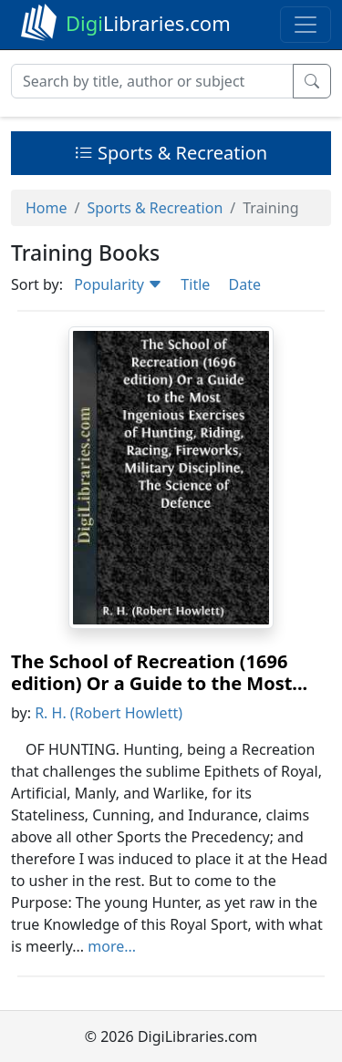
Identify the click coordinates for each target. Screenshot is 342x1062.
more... (112, 946)
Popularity (118, 284)
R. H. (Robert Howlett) (108, 713)
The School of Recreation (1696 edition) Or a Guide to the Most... (159, 672)
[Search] (152, 81)
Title (195, 284)
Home (46, 208)
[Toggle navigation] (305, 24)
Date (244, 284)
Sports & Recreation (171, 152)
